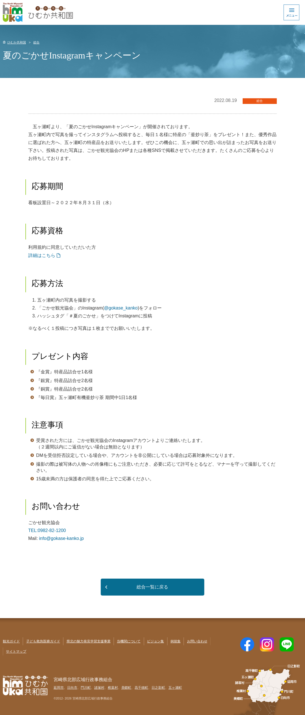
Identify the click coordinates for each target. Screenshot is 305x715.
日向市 (72, 688)
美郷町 (126, 688)
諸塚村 (99, 688)
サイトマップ (16, 651)
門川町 (86, 688)
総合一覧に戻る (152, 587)
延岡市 (59, 688)
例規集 (175, 641)
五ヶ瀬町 (175, 688)
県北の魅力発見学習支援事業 (89, 641)
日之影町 (158, 688)
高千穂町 (141, 688)
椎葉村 (113, 688)
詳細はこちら (41, 255)
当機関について (129, 641)
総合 (36, 42)
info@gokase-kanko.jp (61, 538)
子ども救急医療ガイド (43, 641)
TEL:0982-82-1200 (47, 530)
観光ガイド (11, 641)
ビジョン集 (155, 641)
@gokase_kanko (121, 308)
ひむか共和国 (16, 42)
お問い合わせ (197, 641)
